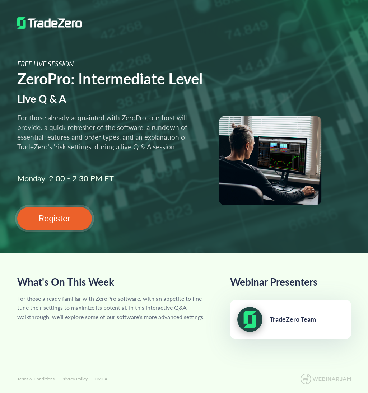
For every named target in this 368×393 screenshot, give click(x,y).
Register (54, 219)
